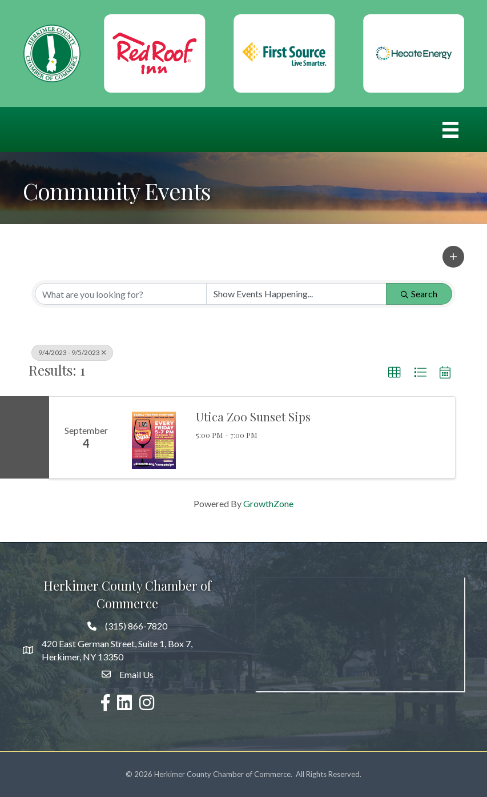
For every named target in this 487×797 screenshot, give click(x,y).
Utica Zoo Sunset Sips (253, 416)
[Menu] (450, 129)
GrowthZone (268, 503)
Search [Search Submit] (419, 293)
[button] (453, 257)
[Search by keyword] (121, 294)
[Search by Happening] (296, 294)
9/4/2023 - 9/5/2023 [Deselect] (72, 352)
